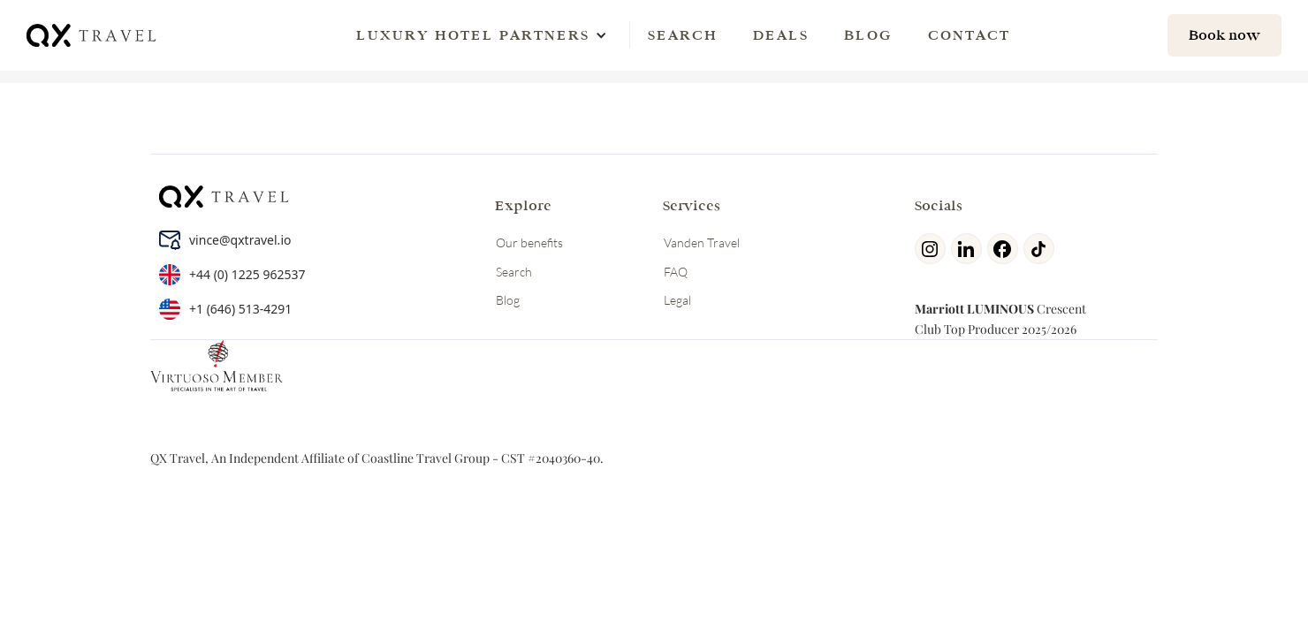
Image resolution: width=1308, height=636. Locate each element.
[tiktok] (1041, 248)
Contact (969, 34)
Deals (781, 34)
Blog (868, 34)
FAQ (676, 271)
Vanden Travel (702, 242)
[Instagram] (933, 248)
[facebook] (1005, 248)
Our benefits (529, 242)
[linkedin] (969, 248)
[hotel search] (1224, 35)
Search (683, 34)
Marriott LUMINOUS (974, 308)
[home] (93, 35)
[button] (472, 35)
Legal (677, 299)
